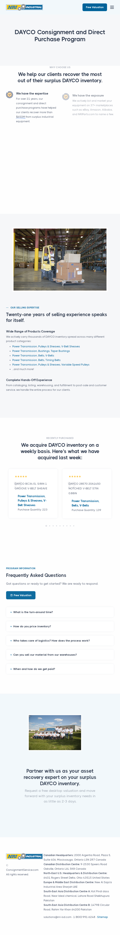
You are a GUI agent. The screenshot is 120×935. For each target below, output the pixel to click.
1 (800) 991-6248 (84, 917)
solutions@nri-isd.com (57, 917)
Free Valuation (95, 7)
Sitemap (102, 917)
